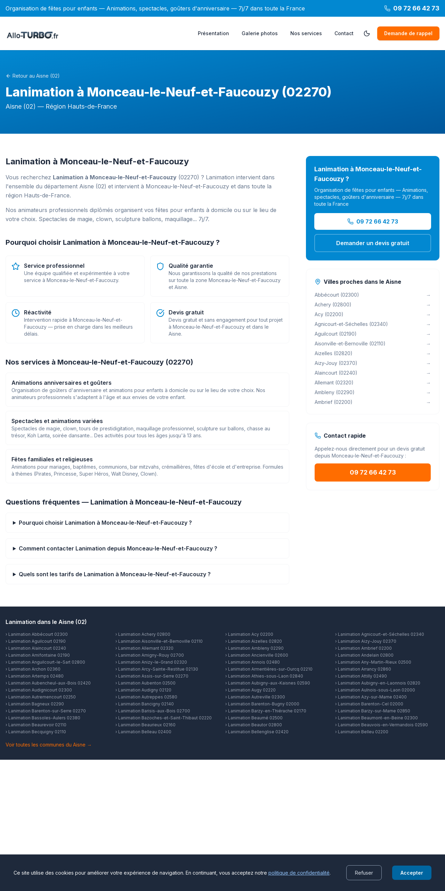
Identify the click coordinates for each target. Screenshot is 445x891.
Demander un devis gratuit (372, 243)
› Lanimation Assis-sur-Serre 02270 (151, 676)
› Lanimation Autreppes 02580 (146, 696)
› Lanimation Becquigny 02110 (36, 731)
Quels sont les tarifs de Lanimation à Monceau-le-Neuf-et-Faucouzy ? (115, 574)
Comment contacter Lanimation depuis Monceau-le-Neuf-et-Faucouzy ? (118, 548)
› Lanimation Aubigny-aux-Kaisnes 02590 (267, 683)
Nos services (306, 33)
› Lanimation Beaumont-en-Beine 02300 (376, 717)
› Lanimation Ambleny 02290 (254, 648)
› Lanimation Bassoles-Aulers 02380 (43, 717)
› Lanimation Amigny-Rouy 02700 (149, 655)
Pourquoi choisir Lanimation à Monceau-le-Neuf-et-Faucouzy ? (105, 522)
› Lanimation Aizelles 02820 (253, 641)
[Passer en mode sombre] (367, 33)
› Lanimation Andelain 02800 (364, 655)
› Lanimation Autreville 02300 (255, 696)
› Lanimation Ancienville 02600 (256, 655)
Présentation (213, 33)
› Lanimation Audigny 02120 (143, 690)
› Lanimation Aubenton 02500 (145, 683)
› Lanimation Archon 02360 (33, 669)
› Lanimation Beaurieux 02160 (145, 724)
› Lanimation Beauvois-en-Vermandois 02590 (381, 724)
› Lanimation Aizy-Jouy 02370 (365, 641)
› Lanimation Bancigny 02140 (144, 703)
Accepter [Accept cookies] (411, 873)
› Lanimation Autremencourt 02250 (41, 696)
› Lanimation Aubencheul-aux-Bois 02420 (48, 683)
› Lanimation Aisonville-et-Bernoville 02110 (159, 641)
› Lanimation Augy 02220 (250, 690)
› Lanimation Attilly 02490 (361, 676)
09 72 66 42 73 (372, 221)
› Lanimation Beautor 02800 (253, 724)
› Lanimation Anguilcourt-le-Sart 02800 (45, 662)
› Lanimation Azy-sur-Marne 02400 (371, 696)
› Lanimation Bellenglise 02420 (257, 731)
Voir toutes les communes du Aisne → (49, 745)
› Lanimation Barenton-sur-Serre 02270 (46, 710)
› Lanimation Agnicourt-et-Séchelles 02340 (379, 634)
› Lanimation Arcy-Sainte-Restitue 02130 (156, 669)
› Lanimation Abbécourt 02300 (37, 634)
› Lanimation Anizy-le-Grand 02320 (151, 662)
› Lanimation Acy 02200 (249, 634)
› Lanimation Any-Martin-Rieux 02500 (373, 662)
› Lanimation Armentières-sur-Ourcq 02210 (269, 669)
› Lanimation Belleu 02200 (361, 731)
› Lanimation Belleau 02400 (143, 731)
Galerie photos (260, 33)
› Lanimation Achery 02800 (142, 634)
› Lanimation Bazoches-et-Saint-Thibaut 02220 (163, 717)
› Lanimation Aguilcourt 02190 (36, 641)
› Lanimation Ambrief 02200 (363, 648)
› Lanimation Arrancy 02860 (363, 669)
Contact (344, 33)
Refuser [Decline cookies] (364, 873)
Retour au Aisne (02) (33, 76)
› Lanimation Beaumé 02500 (254, 717)
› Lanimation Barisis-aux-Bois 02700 (152, 710)
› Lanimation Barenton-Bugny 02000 (262, 703)
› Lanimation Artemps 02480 (35, 676)
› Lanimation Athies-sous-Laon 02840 (264, 676)
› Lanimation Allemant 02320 (144, 648)
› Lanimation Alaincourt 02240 (36, 648)
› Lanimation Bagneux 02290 (35, 703)
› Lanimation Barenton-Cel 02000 (369, 703)
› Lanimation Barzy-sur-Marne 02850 (372, 710)
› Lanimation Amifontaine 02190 (38, 655)
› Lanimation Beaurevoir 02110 (36, 724)
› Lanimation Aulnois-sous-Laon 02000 (375, 690)
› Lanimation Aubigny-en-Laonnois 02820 (377, 683)
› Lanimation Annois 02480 (252, 662)
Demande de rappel (408, 33)
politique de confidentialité (299, 873)
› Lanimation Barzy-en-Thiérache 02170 (265, 710)
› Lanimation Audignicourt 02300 (39, 690)
